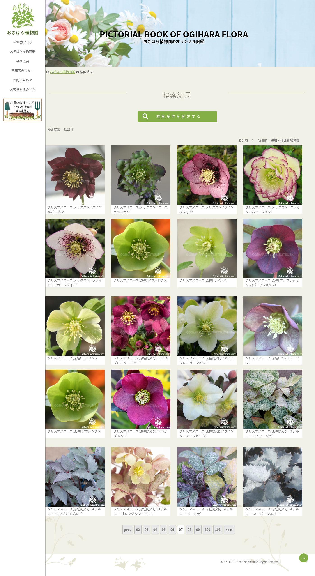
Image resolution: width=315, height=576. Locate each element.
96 (178, 528)
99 (204, 528)
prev (134, 528)
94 (161, 528)
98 (196, 528)
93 (153, 528)
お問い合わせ (22, 80)
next (235, 528)
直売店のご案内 (22, 70)
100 (213, 528)
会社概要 (22, 61)
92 (144, 528)
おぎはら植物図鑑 (22, 51)
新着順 (268, 140)
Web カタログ (22, 42)
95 (170, 528)
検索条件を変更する (185, 116)
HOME (52, 71)
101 (224, 528)
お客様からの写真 (22, 89)
